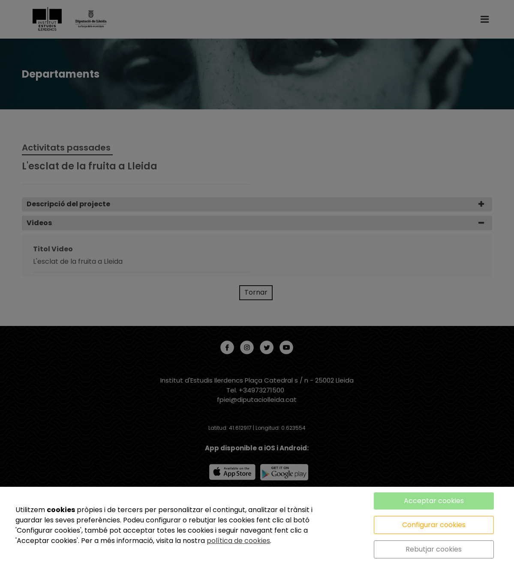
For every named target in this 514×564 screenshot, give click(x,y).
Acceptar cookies (434, 501)
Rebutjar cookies (434, 549)
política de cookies (238, 541)
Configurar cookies (434, 525)
